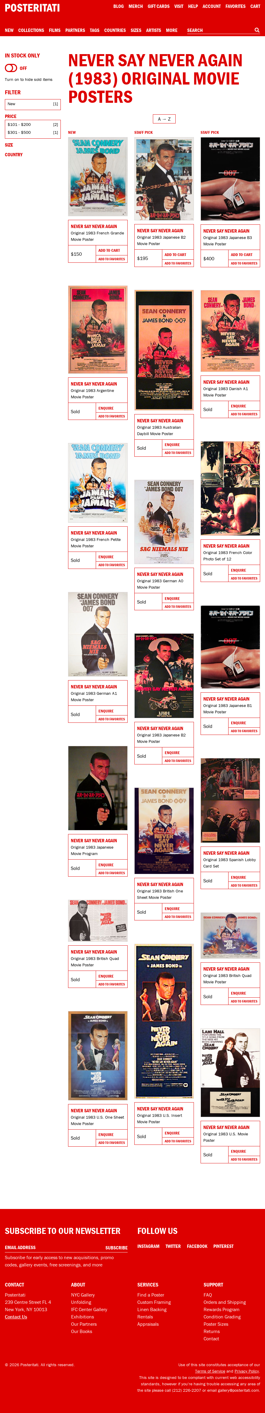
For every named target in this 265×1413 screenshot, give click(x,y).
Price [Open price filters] (10, 116)
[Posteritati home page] (32, 8)
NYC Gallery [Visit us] (83, 1295)
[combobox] (223, 30)
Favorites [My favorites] (235, 6)
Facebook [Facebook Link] (197, 1246)
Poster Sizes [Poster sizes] (216, 1324)
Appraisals (148, 1324)
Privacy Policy (247, 1371)
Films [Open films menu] (54, 30)
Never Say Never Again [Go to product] (94, 226)
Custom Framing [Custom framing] (154, 1302)
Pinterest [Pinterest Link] (223, 1246)
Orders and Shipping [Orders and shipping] (225, 1302)
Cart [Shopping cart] (255, 6)
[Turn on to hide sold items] (11, 68)
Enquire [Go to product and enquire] (106, 408)
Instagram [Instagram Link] (148, 1246)
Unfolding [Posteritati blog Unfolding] (81, 1302)
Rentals (145, 1317)
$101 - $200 (19, 124)
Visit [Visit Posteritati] (178, 6)
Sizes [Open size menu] (136, 30)
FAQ (208, 1295)
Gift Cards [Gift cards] (159, 6)
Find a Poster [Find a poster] (150, 1295)
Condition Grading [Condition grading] (222, 1317)
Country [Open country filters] (13, 154)
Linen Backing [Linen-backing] (152, 1309)
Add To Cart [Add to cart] (109, 250)
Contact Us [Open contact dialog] (16, 1317)
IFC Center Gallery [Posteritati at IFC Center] (89, 1309)
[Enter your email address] (66, 1247)
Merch (136, 6)
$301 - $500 (19, 132)
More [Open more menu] (171, 30)
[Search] (257, 30)
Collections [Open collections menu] (31, 30)
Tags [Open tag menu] (94, 30)
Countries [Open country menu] (115, 30)
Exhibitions (82, 1317)
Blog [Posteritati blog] (118, 6)
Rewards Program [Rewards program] (221, 1309)
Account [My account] (212, 6)
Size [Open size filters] (9, 145)
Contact (211, 1338)
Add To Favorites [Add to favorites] (111, 259)
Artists (153, 30)
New (9, 30)
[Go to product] (98, 176)
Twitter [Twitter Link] (173, 1246)
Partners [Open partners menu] (75, 30)
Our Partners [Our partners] (84, 1324)
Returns (212, 1331)
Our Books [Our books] (81, 1331)
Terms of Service (210, 1371)
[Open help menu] (193, 6)
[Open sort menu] (164, 119)
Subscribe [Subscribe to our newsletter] (116, 1248)
